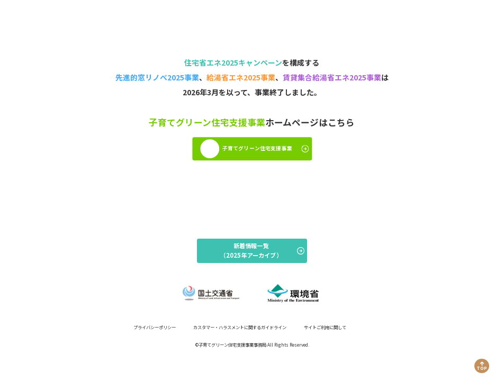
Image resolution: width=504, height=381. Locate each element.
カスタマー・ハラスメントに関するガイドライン (239, 327)
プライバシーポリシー (154, 327)
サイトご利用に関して (325, 327)
